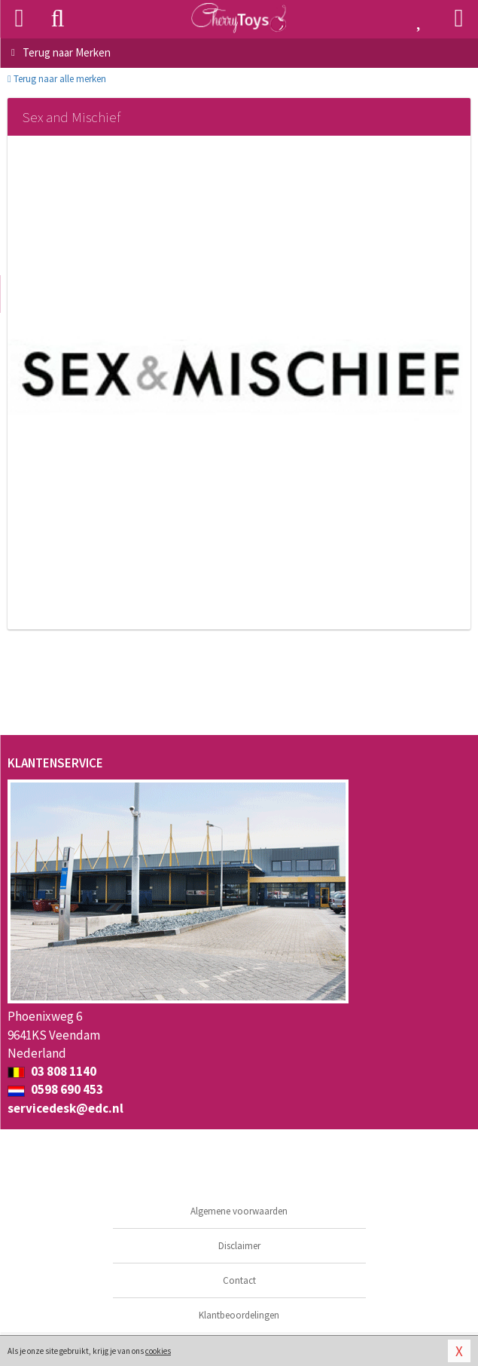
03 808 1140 (52, 1071)
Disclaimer (239, 1245)
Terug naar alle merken (57, 78)
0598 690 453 (55, 1089)
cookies (158, 1351)
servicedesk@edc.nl (65, 1108)
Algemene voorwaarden (239, 1211)
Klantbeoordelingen (239, 1315)
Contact (239, 1280)
